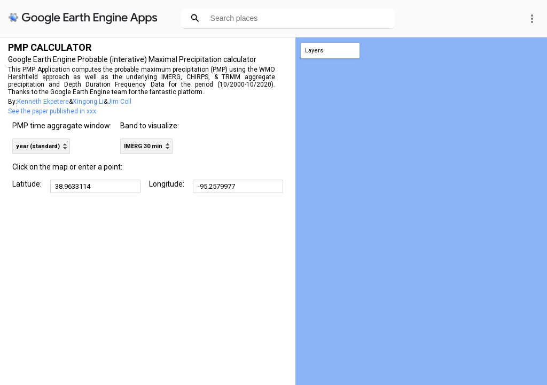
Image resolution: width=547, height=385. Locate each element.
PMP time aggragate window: (62, 125)
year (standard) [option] (38, 146)
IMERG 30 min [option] (143, 146)
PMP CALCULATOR (49, 47)
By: (12, 101)
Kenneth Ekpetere (43, 101)
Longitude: (166, 184)
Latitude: (27, 184)
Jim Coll (119, 101)
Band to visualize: (149, 125)
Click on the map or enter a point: (67, 167)
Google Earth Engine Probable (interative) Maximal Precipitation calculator (132, 59)
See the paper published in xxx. (53, 111)
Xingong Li (88, 101)
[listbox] (41, 146)
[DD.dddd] (95, 186)
